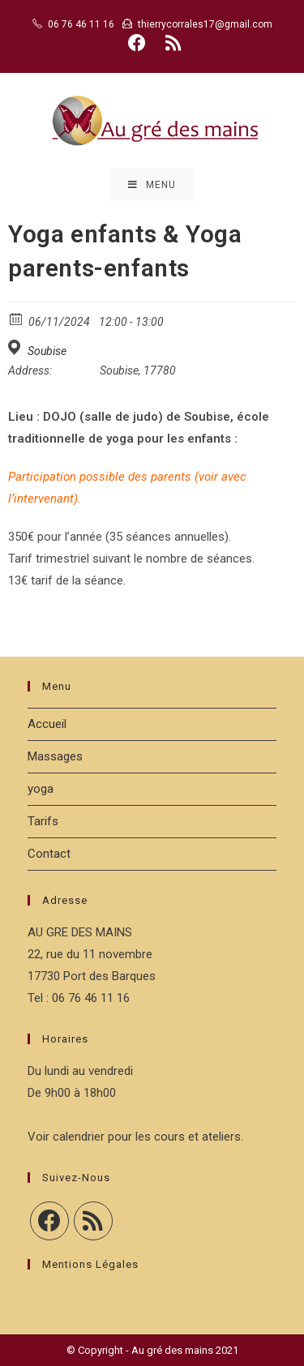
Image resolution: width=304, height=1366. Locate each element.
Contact (49, 853)
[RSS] (93, 1220)
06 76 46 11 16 (81, 24)
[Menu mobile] (152, 185)
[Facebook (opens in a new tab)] (137, 43)
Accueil (47, 724)
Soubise (47, 351)
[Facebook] (49, 1220)
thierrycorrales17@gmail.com (205, 24)
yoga (41, 788)
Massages (55, 756)
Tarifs (43, 821)
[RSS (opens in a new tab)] (171, 43)
